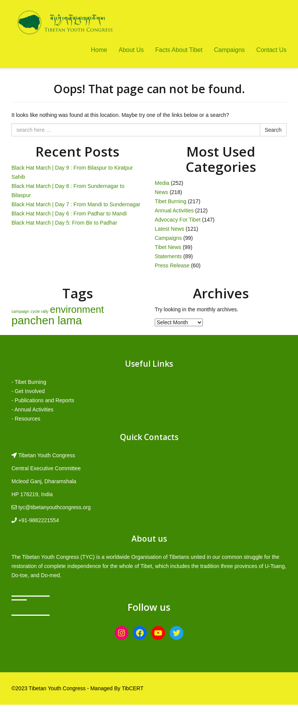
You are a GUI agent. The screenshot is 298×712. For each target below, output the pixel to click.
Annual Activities (174, 210)
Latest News (169, 229)
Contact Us (271, 50)
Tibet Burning (170, 201)
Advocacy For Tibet (178, 220)
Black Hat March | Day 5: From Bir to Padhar (64, 223)
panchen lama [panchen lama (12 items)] (46, 320)
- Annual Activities (32, 409)
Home (99, 50)
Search (273, 130)
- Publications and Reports (42, 400)
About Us (131, 50)
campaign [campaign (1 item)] (20, 311)
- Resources (25, 419)
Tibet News (168, 247)
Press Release (172, 265)
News (161, 192)
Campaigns (229, 50)
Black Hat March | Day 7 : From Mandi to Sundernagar (75, 204)
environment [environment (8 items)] (77, 309)
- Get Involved (28, 391)
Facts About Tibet (178, 50)
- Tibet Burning (28, 382)
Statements (168, 256)
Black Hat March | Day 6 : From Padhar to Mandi (69, 213)
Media (162, 183)
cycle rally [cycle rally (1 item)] (40, 311)
